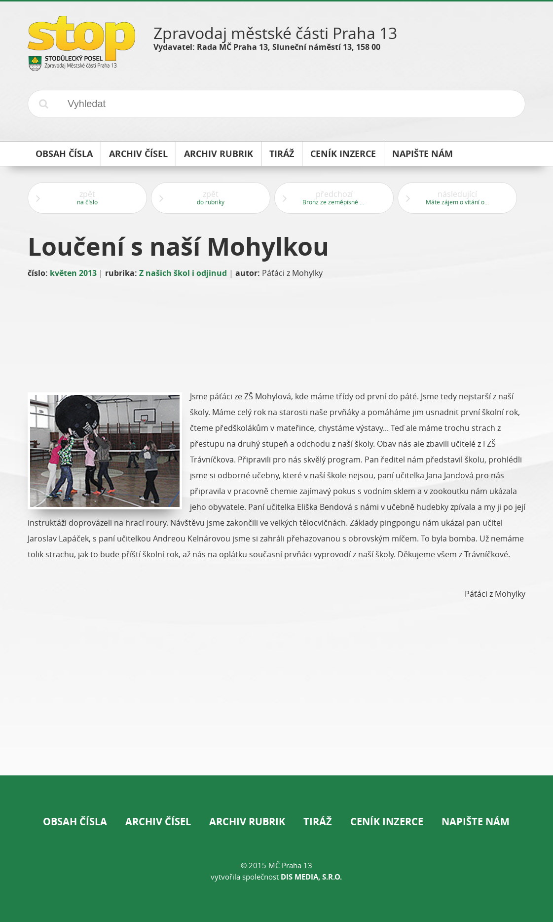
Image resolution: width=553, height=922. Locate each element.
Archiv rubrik (247, 821)
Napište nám (476, 821)
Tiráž (317, 821)
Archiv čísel (158, 821)
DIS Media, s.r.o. (311, 877)
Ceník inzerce (386, 821)
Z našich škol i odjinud (183, 273)
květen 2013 (73, 273)
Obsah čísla (75, 821)
